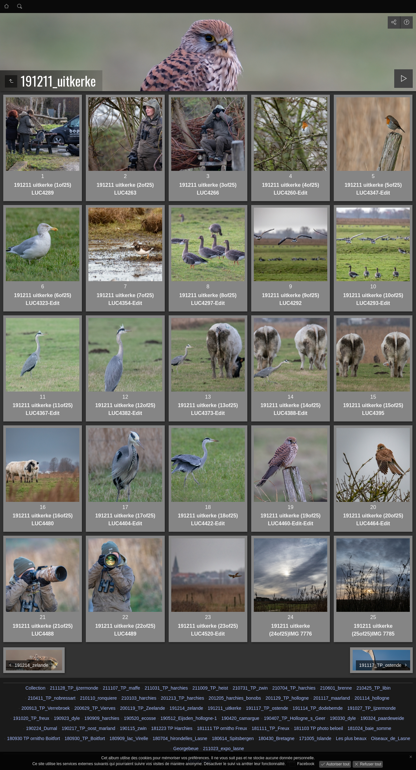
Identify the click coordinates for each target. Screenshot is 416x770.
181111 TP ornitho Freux (222, 728)
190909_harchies (101, 718)
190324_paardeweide (382, 718)
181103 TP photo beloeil (318, 728)
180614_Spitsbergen (233, 738)
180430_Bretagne (276, 738)
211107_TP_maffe (121, 688)
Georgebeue (186, 748)
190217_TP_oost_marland (88, 728)
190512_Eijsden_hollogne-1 (189, 718)
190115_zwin (133, 728)
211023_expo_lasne (223, 748)
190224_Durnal (41, 728)
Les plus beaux (351, 738)
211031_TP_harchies (166, 688)
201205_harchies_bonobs (235, 698)
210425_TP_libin (374, 688)
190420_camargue (240, 718)
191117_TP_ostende (267, 708)
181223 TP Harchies (171, 728)
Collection (35, 688)
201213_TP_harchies (182, 698)
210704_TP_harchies (294, 688)
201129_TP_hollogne (287, 698)
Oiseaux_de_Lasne (390, 738)
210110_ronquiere (98, 698)
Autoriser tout (337, 764)
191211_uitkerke (224, 708)
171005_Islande (315, 738)
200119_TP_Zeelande (142, 708)
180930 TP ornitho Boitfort (33, 738)
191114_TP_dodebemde (317, 708)
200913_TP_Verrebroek (45, 708)
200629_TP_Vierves (95, 708)
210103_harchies (139, 698)
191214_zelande (186, 708)
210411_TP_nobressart (51, 698)
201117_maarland (331, 698)
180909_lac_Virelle (129, 738)
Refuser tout (370, 764)
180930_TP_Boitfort (84, 738)
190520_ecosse (140, 718)
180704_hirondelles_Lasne (180, 738)
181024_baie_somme (369, 728)
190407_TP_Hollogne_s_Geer (294, 718)
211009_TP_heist (210, 688)
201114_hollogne (372, 698)
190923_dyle (67, 718)
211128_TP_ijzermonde (74, 688)
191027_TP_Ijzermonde (371, 708)
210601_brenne (336, 688)
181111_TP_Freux (270, 728)
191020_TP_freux (31, 718)
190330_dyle (343, 718)
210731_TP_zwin (250, 688)
